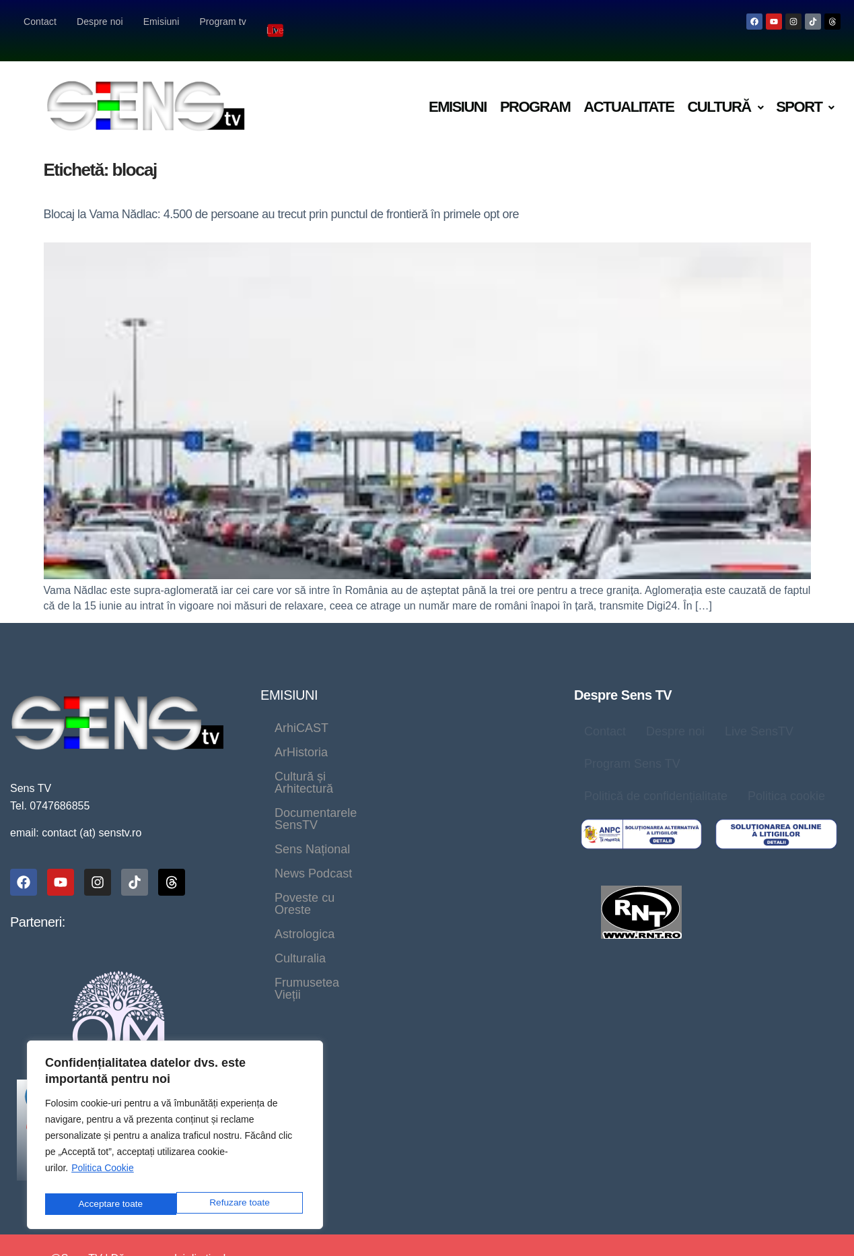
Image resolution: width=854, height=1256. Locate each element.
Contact (40, 21)
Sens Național (469, 759)
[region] (175, 1138)
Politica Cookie (102, 1173)
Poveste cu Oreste (430, 783)
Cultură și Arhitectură (331, 734)
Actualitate (628, 89)
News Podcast (313, 783)
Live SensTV (759, 714)
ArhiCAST (301, 710)
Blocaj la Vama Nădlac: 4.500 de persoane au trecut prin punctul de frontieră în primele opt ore (282, 196)
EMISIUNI (289, 677)
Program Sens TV (632, 746)
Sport (805, 89)
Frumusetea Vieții (322, 831)
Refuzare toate (108, 1204)
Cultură (724, 89)
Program (535, 89)
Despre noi (100, 21)
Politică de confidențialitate (655, 778)
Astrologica (304, 807)
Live (276, 21)
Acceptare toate (240, 1204)
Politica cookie (786, 778)
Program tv (222, 21)
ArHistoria (383, 710)
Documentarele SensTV (339, 759)
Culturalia (388, 807)
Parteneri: (37, 904)
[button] (724, 89)
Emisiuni (161, 21)
